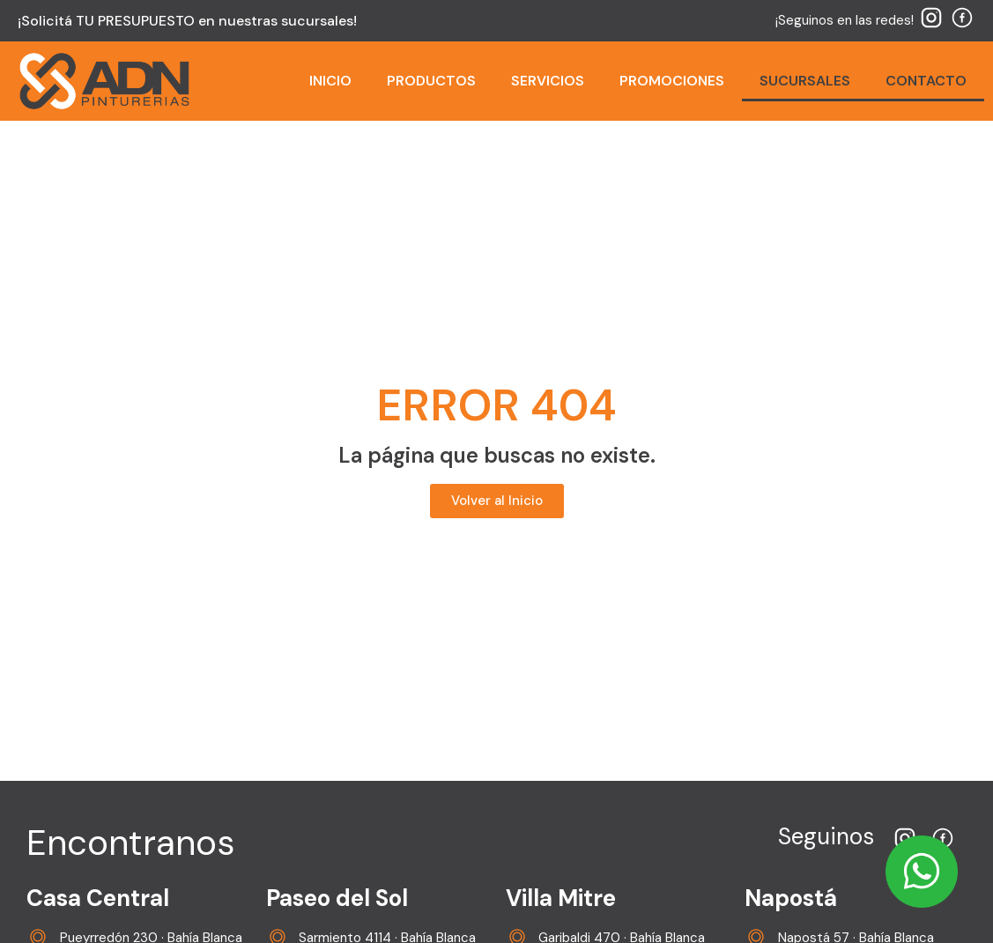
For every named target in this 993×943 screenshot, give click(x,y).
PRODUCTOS (431, 80)
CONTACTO (926, 80)
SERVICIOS (547, 80)
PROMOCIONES (671, 80)
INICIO (330, 80)
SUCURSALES (805, 80)
